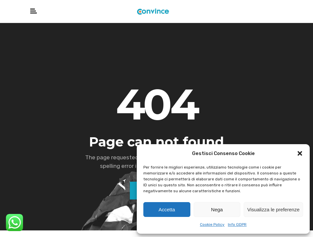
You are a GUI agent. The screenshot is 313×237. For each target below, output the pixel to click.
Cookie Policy (212, 224)
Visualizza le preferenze (273, 209)
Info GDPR (237, 224)
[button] (300, 153)
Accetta (166, 209)
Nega (217, 209)
